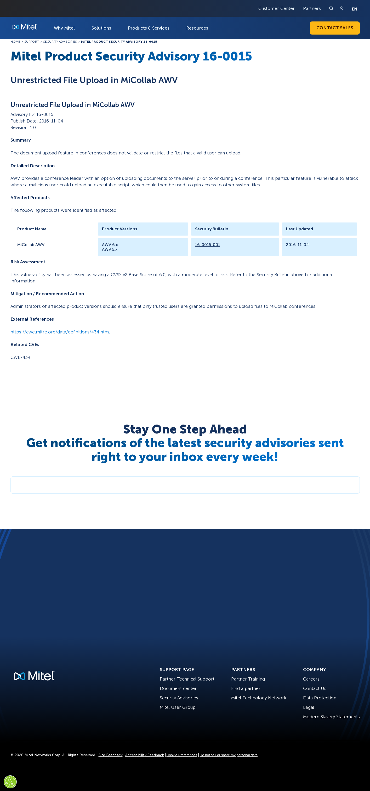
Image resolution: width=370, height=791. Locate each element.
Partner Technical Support (187, 679)
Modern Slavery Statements (331, 716)
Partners (312, 8)
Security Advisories (179, 697)
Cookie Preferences (182, 755)
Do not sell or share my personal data (229, 755)
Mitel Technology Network (258, 697)
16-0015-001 (207, 244)
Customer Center (276, 8)
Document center (178, 688)
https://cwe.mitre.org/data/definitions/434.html (60, 332)
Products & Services (148, 28)
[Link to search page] (331, 8)
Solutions (101, 28)
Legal (308, 707)
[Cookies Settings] (10, 781)
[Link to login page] (341, 8)
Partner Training (248, 679)
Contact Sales (334, 27)
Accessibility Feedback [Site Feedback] (144, 755)
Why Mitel (64, 28)
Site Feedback (111, 755)
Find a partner (245, 688)
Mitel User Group (178, 707)
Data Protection (319, 697)
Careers (311, 679)
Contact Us (314, 688)
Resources (197, 28)
